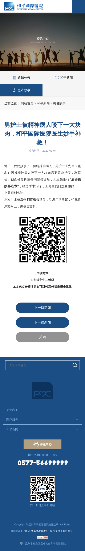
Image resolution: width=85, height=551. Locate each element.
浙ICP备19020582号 (35, 530)
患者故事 (59, 103)
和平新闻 (43, 103)
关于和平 (12, 410)
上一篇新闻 (42, 307)
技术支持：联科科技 (61, 530)
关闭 (42, 337)
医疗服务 (12, 419)
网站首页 (27, 103)
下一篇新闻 (42, 322)
